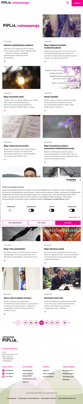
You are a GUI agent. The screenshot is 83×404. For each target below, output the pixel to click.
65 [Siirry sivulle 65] (65, 322)
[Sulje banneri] (80, 180)
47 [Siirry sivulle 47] (25, 322)
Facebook (9, 370)
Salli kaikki (68, 223)
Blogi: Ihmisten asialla (54, 248)
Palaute (25, 382)
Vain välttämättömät (15, 223)
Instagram (10, 373)
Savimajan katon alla (53, 298)
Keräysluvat (12, 398)
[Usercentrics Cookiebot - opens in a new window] (67, 180)
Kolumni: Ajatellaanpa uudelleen (18, 45)
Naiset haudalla (51, 96)
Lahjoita (78, 3)
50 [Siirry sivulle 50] (41, 322)
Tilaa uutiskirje (48, 373)
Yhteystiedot (27, 370)
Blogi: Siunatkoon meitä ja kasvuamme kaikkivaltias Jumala (59, 146)
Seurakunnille (68, 377)
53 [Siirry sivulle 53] (57, 322)
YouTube (9, 376)
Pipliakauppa (69, 373)
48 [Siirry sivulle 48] (31, 322)
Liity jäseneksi (48, 377)
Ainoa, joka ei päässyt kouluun (17, 298)
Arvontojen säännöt (48, 398)
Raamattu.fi (68, 370)
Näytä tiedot (73, 217)
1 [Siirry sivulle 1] (18, 322)
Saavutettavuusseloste (67, 398)
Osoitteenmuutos (29, 379)
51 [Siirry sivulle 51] (47, 322)
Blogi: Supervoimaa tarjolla (16, 145)
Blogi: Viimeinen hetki (14, 96)
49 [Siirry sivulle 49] (36, 322)
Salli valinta (41, 223)
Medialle (66, 380)
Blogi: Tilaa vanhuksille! (14, 248)
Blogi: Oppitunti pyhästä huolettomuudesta (55, 46)
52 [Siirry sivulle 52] (52, 322)
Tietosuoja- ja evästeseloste (28, 398)
